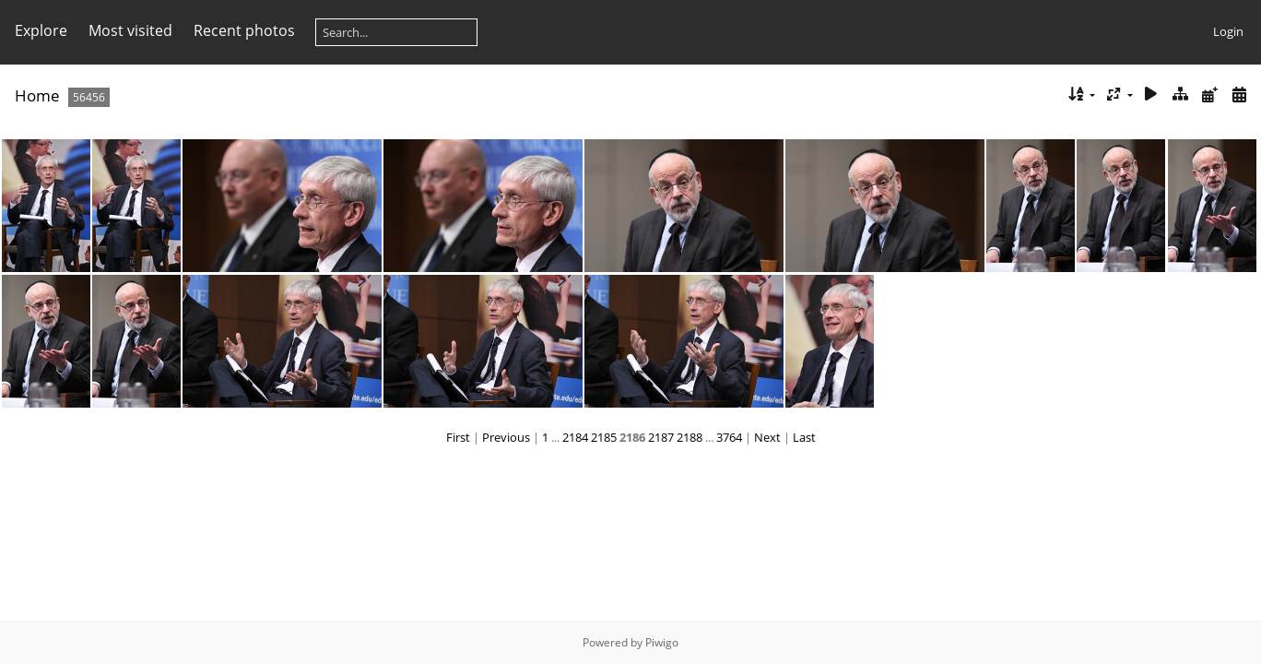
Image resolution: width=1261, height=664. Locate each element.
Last (804, 437)
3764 (729, 437)
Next (767, 437)
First (458, 437)
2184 (575, 437)
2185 (604, 437)
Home (37, 95)
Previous (506, 437)
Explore (41, 30)
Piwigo (661, 642)
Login (1228, 31)
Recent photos (244, 30)
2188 (689, 437)
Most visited (130, 30)
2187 (661, 437)
